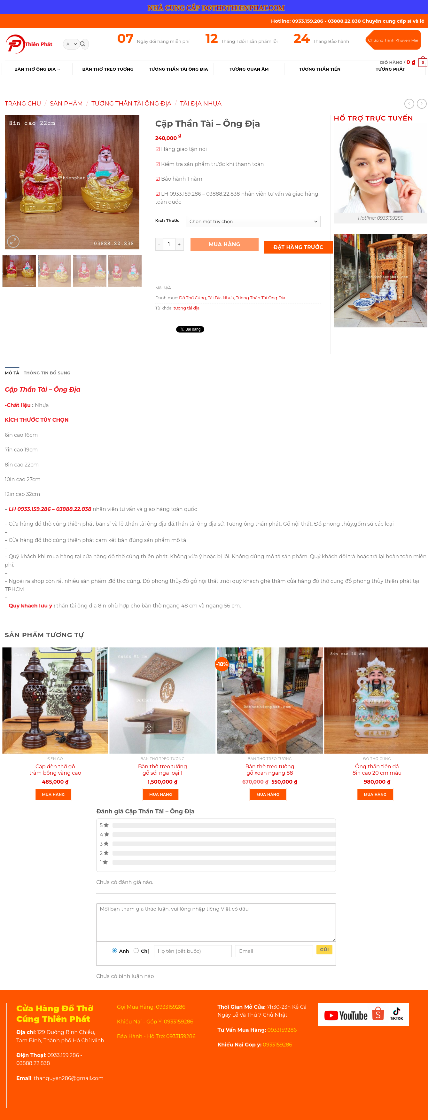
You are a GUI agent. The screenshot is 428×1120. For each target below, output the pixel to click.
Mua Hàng (224, 244)
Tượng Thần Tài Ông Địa (131, 103)
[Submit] (82, 44)
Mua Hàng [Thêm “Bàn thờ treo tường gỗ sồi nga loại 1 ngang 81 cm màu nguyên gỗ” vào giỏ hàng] (160, 794)
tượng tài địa (186, 308)
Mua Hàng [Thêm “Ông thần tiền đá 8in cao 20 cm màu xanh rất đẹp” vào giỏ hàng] (375, 794)
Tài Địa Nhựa (201, 103)
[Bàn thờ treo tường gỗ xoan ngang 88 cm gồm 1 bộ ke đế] (270, 700)
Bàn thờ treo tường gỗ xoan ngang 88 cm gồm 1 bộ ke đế (269, 773)
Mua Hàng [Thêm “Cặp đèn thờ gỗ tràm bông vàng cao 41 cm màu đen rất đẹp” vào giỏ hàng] (53, 794)
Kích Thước (167, 220)
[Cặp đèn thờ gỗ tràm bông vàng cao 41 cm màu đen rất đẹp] (55, 700)
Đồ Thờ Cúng (192, 297)
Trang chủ (23, 103)
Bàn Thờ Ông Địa (37, 70)
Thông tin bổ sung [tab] (47, 373)
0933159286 (281, 1030)
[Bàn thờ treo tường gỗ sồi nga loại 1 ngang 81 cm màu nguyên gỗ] (163, 700)
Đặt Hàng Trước (298, 247)
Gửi (324, 949)
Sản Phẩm (66, 103)
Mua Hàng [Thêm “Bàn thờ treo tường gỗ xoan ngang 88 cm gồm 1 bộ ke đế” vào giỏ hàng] (268, 794)
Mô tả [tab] (12, 373)
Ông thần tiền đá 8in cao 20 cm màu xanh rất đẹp (377, 773)
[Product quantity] (169, 244)
